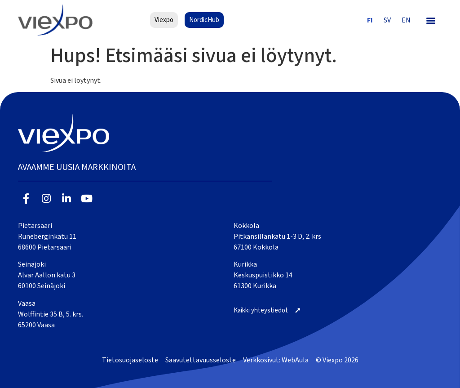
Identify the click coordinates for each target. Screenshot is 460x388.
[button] (431, 20)
